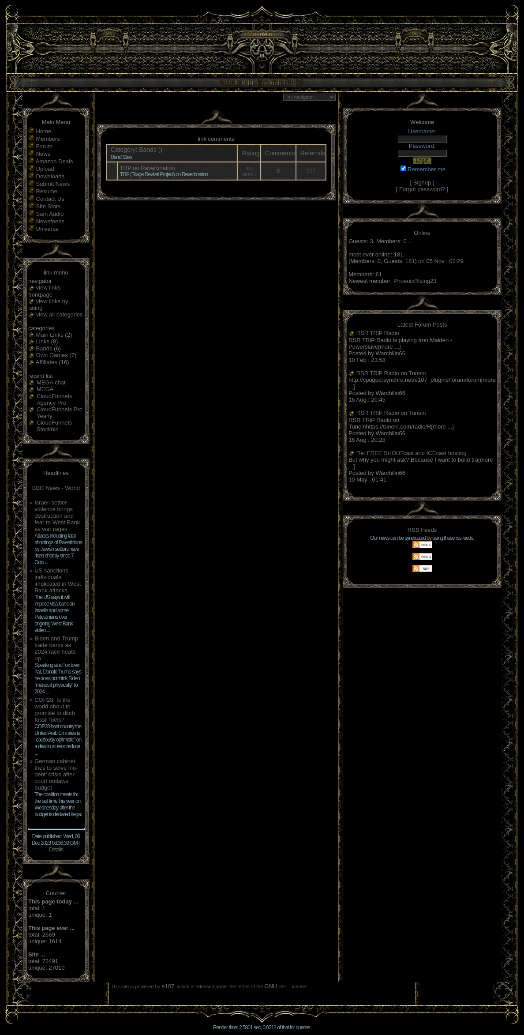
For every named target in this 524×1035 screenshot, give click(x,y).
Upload (45, 169)
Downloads (50, 176)
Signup (422, 182)
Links (42, 341)
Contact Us (50, 199)
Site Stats (48, 206)
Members (48, 138)
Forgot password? (422, 189)
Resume (46, 191)
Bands (44, 348)
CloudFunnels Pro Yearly (59, 412)
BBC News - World (56, 488)
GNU (270, 986)
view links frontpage (44, 291)
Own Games (52, 355)
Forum (44, 146)
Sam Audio (50, 214)
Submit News (53, 184)
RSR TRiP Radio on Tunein (391, 373)
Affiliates (46, 362)
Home (44, 131)
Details (56, 849)
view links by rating (48, 305)
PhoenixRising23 (415, 281)
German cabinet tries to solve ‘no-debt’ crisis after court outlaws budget (56, 774)
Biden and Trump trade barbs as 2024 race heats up (56, 648)
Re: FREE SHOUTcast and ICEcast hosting (411, 453)
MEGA (45, 389)
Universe (47, 229)
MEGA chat (51, 382)
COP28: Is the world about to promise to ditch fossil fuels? (54, 709)
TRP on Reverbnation (147, 168)
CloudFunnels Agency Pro (54, 399)
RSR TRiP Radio (377, 333)
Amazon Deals (54, 161)
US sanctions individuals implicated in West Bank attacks (57, 580)
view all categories (59, 314)
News (43, 154)
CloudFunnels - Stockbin (56, 426)
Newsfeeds (50, 221)
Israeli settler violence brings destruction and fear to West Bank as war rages (57, 515)
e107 (167, 986)
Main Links (50, 334)
